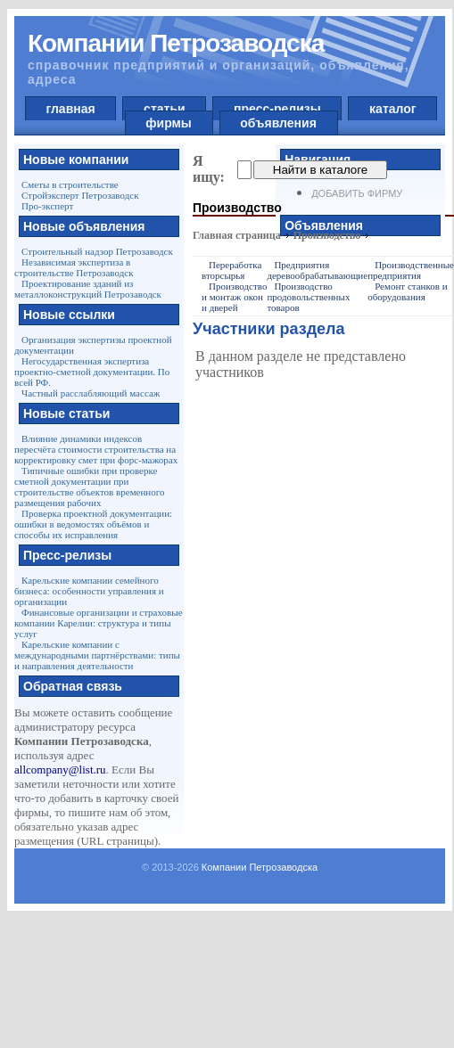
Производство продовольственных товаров (308, 297)
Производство (327, 235)
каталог (392, 109)
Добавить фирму (356, 193)
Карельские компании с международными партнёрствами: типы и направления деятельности (97, 655)
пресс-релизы (277, 109)
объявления (279, 123)
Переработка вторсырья (231, 270)
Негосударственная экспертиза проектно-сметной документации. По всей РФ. (91, 372)
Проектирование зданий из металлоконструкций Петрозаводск (87, 288)
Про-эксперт (47, 206)
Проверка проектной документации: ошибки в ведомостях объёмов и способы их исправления (93, 524)
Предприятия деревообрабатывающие (317, 270)
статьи (164, 109)
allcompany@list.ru (60, 769)
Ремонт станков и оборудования (407, 291)
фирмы (169, 123)
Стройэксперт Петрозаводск (80, 195)
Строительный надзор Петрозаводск (97, 251)
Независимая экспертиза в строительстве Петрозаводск (73, 267)
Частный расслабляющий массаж (90, 393)
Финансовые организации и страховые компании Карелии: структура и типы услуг (98, 623)
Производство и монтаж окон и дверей (234, 297)
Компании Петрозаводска (260, 867)
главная (71, 109)
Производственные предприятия (410, 270)
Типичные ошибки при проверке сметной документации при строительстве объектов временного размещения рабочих (89, 486)
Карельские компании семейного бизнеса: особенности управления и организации (89, 591)
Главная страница (237, 235)
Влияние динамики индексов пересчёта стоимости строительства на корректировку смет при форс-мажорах (95, 449)
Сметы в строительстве (70, 184)
